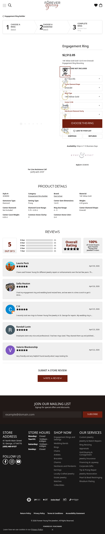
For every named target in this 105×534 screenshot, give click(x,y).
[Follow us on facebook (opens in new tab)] (5, 461)
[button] (9, 5)
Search (13, 29)
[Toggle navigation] (4, 5)
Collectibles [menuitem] (59, 485)
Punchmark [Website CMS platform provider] (57, 526)
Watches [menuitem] (58, 481)
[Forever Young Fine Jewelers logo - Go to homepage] (52, 5)
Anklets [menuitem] (57, 454)
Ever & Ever (58, 196)
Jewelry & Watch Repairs (90, 441)
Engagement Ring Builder (15, 16)
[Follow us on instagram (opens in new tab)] (12, 461)
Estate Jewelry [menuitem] (60, 477)
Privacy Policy (39, 513)
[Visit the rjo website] (65, 500)
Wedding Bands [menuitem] (61, 443)
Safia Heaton (23, 283)
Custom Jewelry (86, 437)
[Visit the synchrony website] (74, 500)
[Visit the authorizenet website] (28, 500)
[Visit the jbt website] (45, 500)
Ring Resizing (85, 444)
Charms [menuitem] (57, 462)
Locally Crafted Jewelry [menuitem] (64, 473)
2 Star (22, 248)
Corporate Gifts (86, 466)
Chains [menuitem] (57, 451)
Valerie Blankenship (27, 347)
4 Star (22, 243)
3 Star (22, 245)
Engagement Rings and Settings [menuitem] (64, 438)
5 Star (22, 240)
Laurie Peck (22, 263)
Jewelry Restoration (88, 473)
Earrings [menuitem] (57, 470)
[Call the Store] (10, 446)
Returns (93, 136)
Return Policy (25, 513)
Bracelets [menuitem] (58, 458)
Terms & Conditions (55, 513)
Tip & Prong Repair (88, 470)
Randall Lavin (23, 326)
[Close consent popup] (52, 529)
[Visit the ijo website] (37, 500)
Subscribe (92, 414)
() (55, 240)
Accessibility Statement (75, 513)
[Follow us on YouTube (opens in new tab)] (18, 461)
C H (18, 306)
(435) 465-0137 (37, 172)
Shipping (72, 136)
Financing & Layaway (89, 462)
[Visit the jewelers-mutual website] (55, 500)
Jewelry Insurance (87, 458)
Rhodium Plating (87, 481)
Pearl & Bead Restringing (90, 477)
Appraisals (84, 448)
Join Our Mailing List (52, 404)
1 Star (22, 251)
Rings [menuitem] (56, 447)
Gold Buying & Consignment (86, 453)
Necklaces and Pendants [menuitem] (65, 466)
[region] (31, 101)
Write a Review (52, 378)
